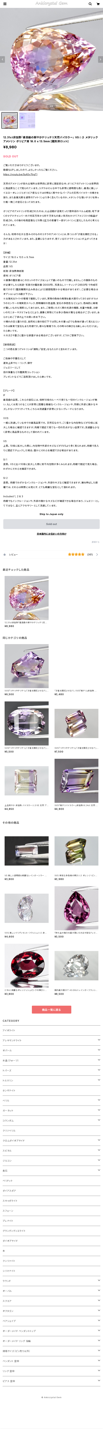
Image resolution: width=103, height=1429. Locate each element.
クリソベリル (9, 1130)
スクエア (7, 1301)
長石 (5, 1170)
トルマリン (8, 1080)
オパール (7, 1050)
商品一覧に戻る (51, 1009)
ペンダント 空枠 (11, 1361)
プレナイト (8, 1220)
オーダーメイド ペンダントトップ (19, 1331)
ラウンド (7, 1281)
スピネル (7, 1150)
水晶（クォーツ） (11, 1060)
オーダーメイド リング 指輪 (17, 1341)
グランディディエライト (14, 1230)
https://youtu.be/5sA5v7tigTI (20, 174)
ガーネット (8, 1110)
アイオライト (9, 1030)
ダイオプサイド (10, 1240)
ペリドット (8, 1180)
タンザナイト (9, 1090)
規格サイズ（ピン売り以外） (16, 1351)
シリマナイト (9, 1270)
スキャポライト (10, 1200)
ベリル (6, 1100)
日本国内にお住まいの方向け (51, 533)
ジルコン (7, 1160)
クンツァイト (9, 1260)
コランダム (8, 1120)
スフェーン (8, 1210)
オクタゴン (8, 1311)
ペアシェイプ (9, 1321)
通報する (96, 542)
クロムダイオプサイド (14, 1140)
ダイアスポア (9, 1190)
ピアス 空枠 (9, 1381)
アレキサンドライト (12, 1040)
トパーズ (7, 1070)
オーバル (7, 1291)
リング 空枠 (9, 1371)
